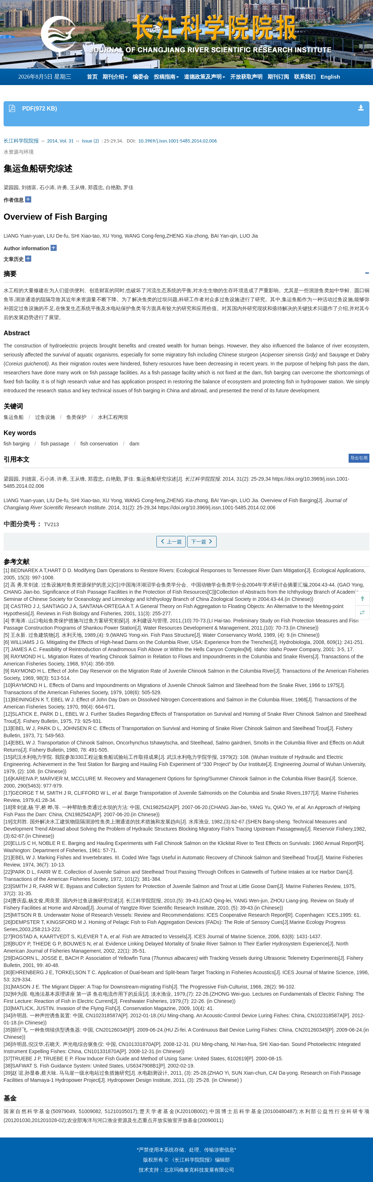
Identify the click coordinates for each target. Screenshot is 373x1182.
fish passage (55, 444)
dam (134, 444)
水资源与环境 (19, 152)
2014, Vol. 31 (60, 141)
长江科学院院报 (21, 141)
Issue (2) (90, 141)
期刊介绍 (115, 77)
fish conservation (99, 444)
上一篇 (171, 542)
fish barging (16, 444)
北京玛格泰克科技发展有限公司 (199, 1170)
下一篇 (202, 542)
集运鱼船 (14, 417)
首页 (92, 77)
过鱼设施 (45, 417)
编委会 (141, 77)
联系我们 (305, 77)
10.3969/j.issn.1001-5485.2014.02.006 (177, 141)
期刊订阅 (278, 77)
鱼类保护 (76, 417)
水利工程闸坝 (113, 417)
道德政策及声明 (204, 77)
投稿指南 (166, 77)
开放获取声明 (246, 77)
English (330, 77)
